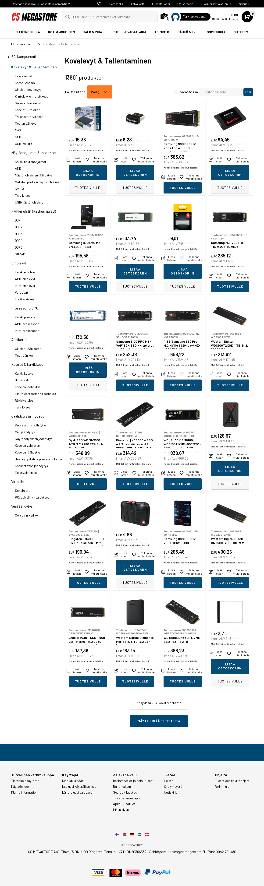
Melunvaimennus (26, 473)
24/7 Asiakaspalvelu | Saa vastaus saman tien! (41, 3)
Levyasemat (23, 76)
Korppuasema (25, 83)
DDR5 (18, 247)
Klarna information (24, 792)
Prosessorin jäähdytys (30, 425)
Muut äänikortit (26, 355)
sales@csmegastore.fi (187, 851)
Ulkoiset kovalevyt (28, 89)
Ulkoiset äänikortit (28, 349)
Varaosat (21, 292)
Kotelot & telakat (27, 110)
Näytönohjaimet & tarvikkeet (34, 152)
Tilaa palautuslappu (127, 798)
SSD (18, 137)
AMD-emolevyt (25, 279)
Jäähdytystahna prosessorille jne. (39, 459)
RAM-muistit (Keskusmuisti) (33, 211)
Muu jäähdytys (25, 432)
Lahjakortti (138, 3)
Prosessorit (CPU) (25, 308)
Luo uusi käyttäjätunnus (216, 3)
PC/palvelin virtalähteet (32, 497)
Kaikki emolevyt (26, 272)
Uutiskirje (170, 792)
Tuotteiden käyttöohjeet (232, 781)
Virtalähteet (20, 481)
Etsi (248, 92)
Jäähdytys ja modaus (27, 416)
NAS (18, 130)
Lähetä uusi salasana (77, 792)
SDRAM (20, 254)
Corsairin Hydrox (27, 515)
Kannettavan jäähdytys (31, 466)
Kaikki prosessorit (28, 317)
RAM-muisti (223, 786)
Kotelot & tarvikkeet (27, 364)
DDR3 (18, 234)
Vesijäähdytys (22, 506)
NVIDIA (19, 189)
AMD (18, 168)
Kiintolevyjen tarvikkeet (31, 96)
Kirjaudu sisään (73, 781)
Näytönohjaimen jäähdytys (33, 175)
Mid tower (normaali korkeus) (35, 394)
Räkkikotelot (24, 400)
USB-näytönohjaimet (30, 202)
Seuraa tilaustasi (125, 792)
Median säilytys (25, 123)
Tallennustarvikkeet (29, 117)
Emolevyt (18, 263)
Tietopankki (116, 3)
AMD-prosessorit (27, 324)
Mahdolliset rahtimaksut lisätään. (86, 177)
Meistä (168, 781)
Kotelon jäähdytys (27, 387)
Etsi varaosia (185, 3)
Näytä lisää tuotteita (159, 721)
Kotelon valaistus (27, 445)
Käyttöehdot (20, 786)
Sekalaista (22, 490)
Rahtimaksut (122, 786)
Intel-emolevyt (25, 286)
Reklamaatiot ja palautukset (133, 781)
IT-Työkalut (23, 380)
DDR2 (18, 227)
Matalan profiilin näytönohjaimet (38, 182)
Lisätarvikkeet (25, 299)
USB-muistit (23, 144)
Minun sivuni (121, 810)
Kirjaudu (244, 3)
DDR (18, 220)
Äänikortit (19, 339)
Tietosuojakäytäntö (25, 781)
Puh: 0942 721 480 (222, 851)
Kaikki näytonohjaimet (30, 162)
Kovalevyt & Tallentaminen (34, 67)
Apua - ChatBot (124, 804)
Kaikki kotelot (25, 373)
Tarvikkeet (22, 195)
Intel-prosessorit (27, 331)
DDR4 (18, 241)
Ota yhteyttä (173, 786)
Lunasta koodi (161, 3)
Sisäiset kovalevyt (28, 103)
